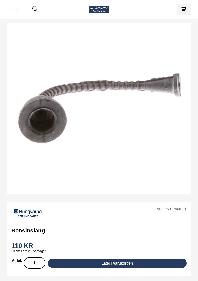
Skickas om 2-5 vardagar (28, 251)
